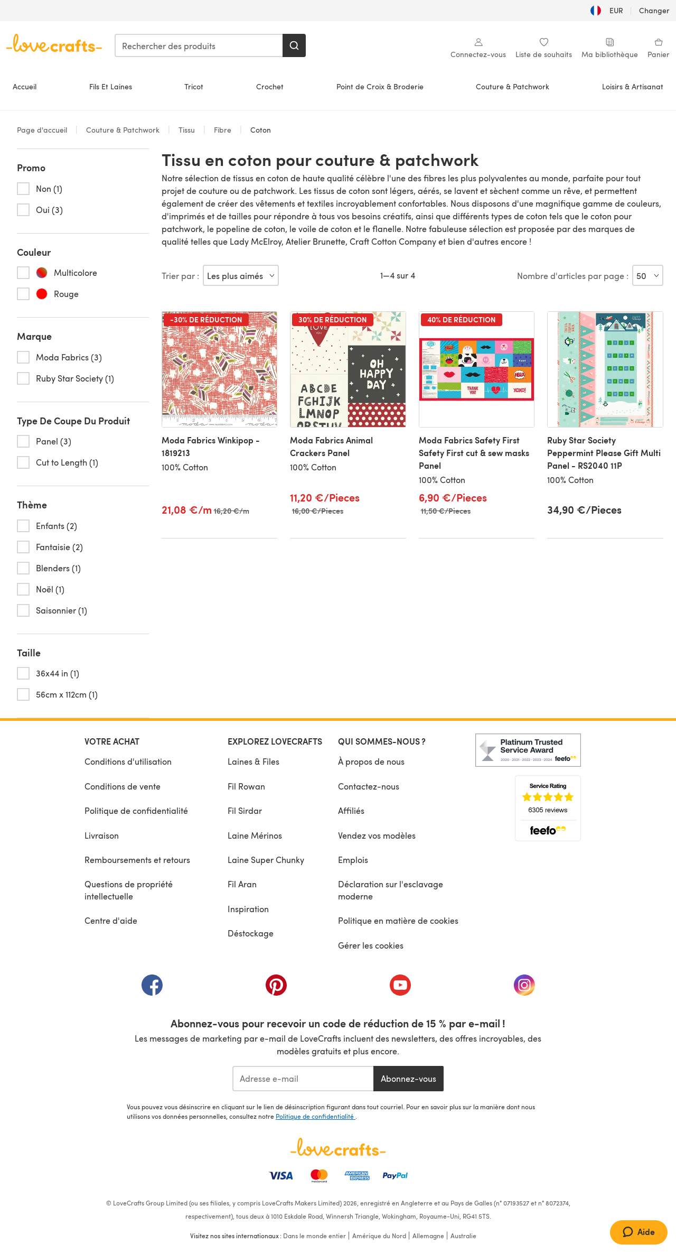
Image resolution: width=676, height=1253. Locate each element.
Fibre (222, 130)
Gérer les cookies (370, 945)
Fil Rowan (246, 786)
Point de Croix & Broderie (380, 86)
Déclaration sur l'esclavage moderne (390, 889)
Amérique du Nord (379, 1235)
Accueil (24, 86)
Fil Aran (242, 883)
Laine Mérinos (255, 835)
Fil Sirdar (245, 810)
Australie (463, 1235)
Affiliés (351, 810)
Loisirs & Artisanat (632, 86)
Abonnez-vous (408, 1078)
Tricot (193, 86)
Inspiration (248, 908)
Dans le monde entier (314, 1235)
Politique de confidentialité (136, 810)
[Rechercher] (294, 45)
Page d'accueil (43, 130)
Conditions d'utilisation (128, 761)
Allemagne (428, 1235)
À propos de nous (371, 761)
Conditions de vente (122, 786)
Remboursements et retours (137, 859)
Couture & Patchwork (512, 86)
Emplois (353, 859)
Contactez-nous (368, 786)
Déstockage (251, 933)
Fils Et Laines (110, 86)
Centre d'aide (110, 920)
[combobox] (199, 45)
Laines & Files (253, 761)
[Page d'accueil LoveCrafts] (338, 1147)
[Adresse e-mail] (302, 1078)
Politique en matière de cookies (398, 920)
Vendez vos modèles (377, 835)
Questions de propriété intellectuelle (128, 889)
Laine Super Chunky (266, 859)
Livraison (101, 835)
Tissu (186, 130)
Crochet (270, 86)
